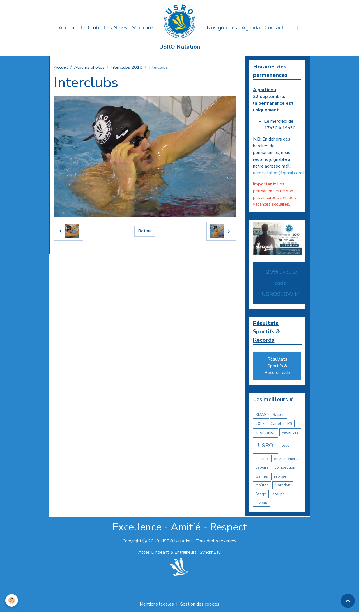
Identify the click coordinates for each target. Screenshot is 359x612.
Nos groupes (222, 27)
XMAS (261, 415)
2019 (260, 423)
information (266, 432)
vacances (290, 432)
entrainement (286, 458)
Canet (276, 423)
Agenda (250, 27)
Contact (274, 27)
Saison (279, 415)
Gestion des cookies (200, 604)
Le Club (89, 27)
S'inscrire (142, 27)
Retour (145, 231)
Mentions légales (156, 604)
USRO (265, 445)
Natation (282, 485)
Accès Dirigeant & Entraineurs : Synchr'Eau (179, 552)
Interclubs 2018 (126, 67)
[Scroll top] (348, 601)
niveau (261, 503)
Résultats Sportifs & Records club (277, 366)
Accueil (67, 27)
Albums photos (89, 67)
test (285, 445)
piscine (262, 458)
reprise (280, 476)
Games (262, 476)
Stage (261, 494)
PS (289, 423)
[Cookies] (12, 600)
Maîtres (262, 485)
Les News (115, 27)
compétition (285, 467)
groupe (278, 494)
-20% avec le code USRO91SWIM (281, 283)
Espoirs (262, 467)
